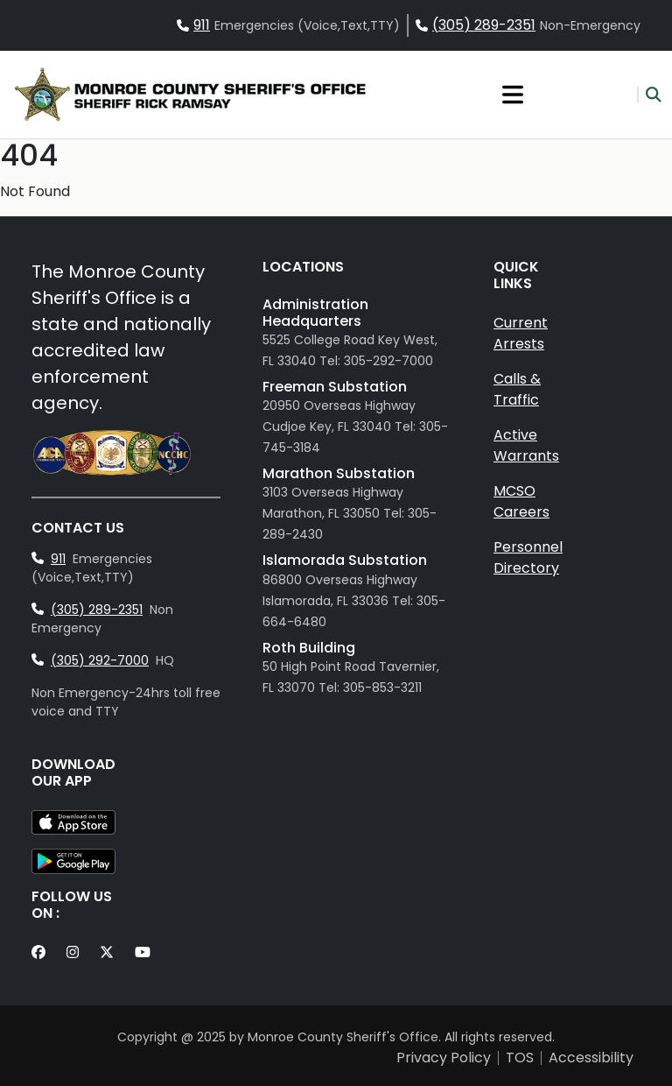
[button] (649, 94)
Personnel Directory (528, 557)
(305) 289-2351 (484, 25)
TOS (520, 1058)
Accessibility (591, 1058)
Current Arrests (521, 333)
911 (201, 25)
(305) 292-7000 (100, 660)
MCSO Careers (522, 501)
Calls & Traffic (517, 389)
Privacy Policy (443, 1058)
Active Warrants (526, 445)
